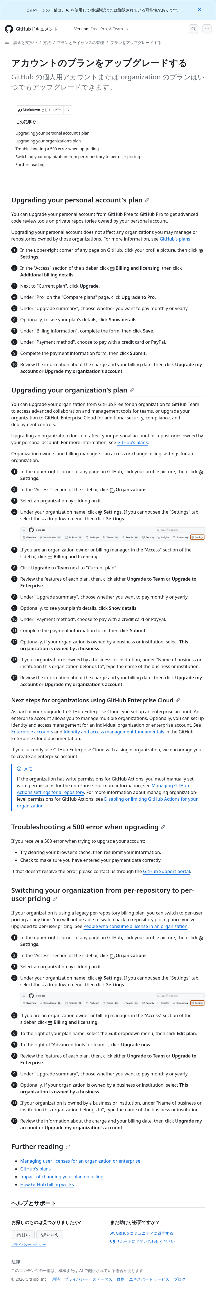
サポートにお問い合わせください (142, 1241)
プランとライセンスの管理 (80, 42)
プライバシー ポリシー (28, 1244)
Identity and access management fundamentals (114, 732)
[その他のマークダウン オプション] (68, 109)
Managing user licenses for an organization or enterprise (80, 1161)
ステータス (102, 1279)
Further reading (40, 1146)
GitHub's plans (175, 239)
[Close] (199, 9)
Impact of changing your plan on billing (62, 1177)
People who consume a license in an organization (136, 926)
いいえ (49, 1234)
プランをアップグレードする (135, 42)
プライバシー (76, 1279)
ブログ (180, 1279)
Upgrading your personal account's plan (80, 199)
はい (23, 1234)
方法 (47, 42)
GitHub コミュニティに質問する (141, 1233)
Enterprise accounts (32, 732)
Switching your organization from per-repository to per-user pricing (102, 894)
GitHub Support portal (166, 871)
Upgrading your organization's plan (72, 389)
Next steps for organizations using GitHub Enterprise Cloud (95, 700)
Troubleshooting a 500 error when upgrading (88, 826)
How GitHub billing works (47, 1184)
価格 (121, 1279)
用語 (56, 1279)
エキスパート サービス (149, 1279)
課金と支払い (25, 42)
